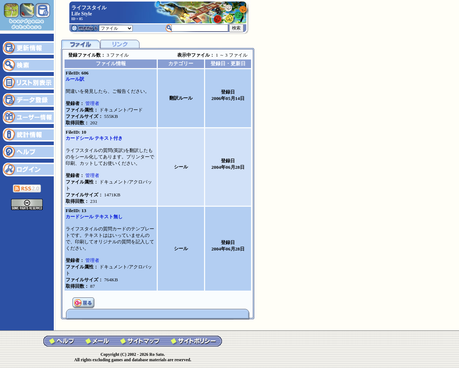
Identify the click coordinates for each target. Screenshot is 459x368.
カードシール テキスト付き (94, 138)
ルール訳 (75, 79)
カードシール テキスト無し (94, 216)
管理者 (92, 103)
